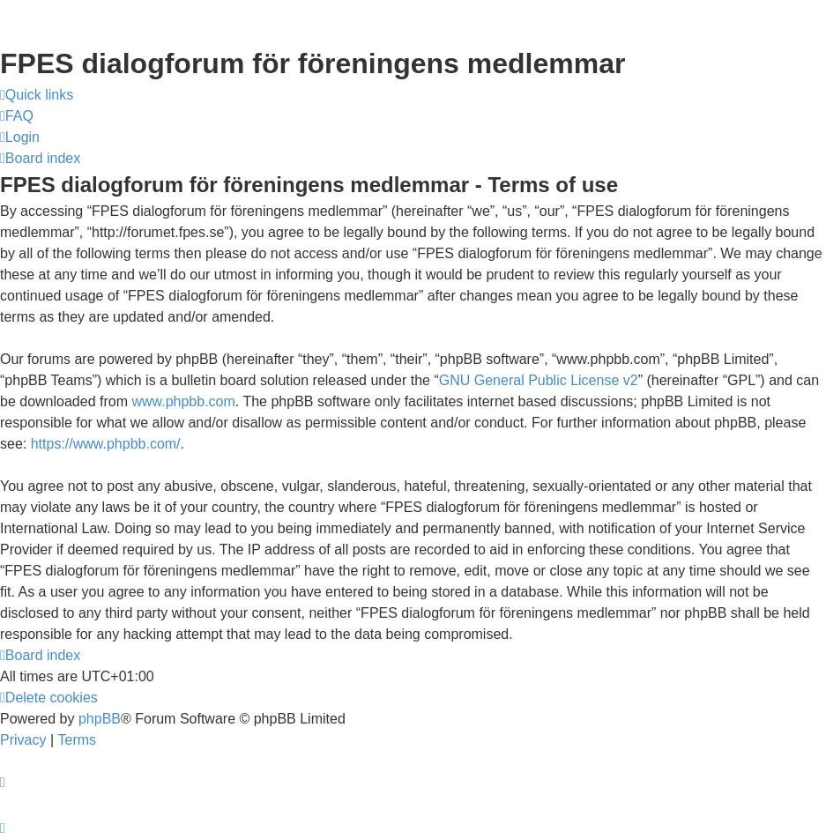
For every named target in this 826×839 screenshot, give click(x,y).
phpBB (99, 718)
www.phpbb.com (182, 401)
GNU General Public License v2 (538, 380)
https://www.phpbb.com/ (106, 443)
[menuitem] (16, 116)
